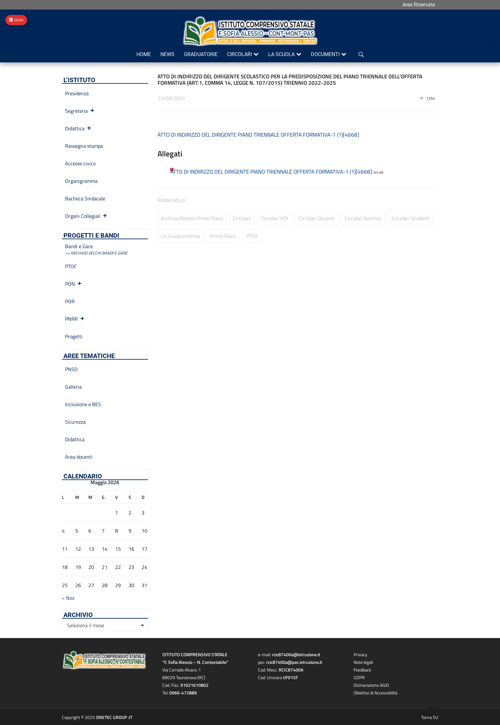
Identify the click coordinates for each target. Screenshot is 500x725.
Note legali (363, 662)
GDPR (359, 677)
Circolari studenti (411, 218)
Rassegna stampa (84, 146)
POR (70, 301)
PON (73, 284)
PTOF (252, 236)
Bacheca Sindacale (85, 198)
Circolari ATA (275, 218)
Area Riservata (418, 5)
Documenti (325, 54)
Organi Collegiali (86, 216)
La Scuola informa (180, 236)
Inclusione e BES (83, 404)
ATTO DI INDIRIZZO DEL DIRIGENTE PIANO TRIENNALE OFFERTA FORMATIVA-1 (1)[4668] (258, 135)
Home (143, 54)
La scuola (281, 54)
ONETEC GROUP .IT (114, 717)
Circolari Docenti (317, 218)
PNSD (71, 369)
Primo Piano (223, 236)
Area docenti (78, 457)
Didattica (78, 128)
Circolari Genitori (363, 218)
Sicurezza (75, 422)
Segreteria (80, 111)
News (167, 54)
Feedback (362, 669)
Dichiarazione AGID (371, 685)
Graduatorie (200, 54)
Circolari (239, 54)
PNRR (75, 319)
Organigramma (81, 181)
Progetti (74, 336)
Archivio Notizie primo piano (192, 218)
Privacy (360, 654)
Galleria (73, 387)
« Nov (68, 598)
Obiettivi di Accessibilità (375, 692)
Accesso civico (80, 163)
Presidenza (77, 93)
